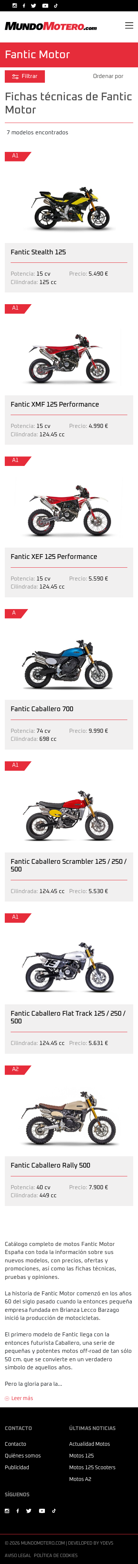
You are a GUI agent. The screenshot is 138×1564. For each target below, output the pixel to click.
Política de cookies (56, 1556)
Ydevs (106, 1543)
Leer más (22, 1398)
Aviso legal (18, 1556)
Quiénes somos (23, 1456)
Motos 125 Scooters (92, 1467)
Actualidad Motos (89, 1444)
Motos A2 (80, 1479)
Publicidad (17, 1467)
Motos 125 (81, 1456)
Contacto (15, 1444)
